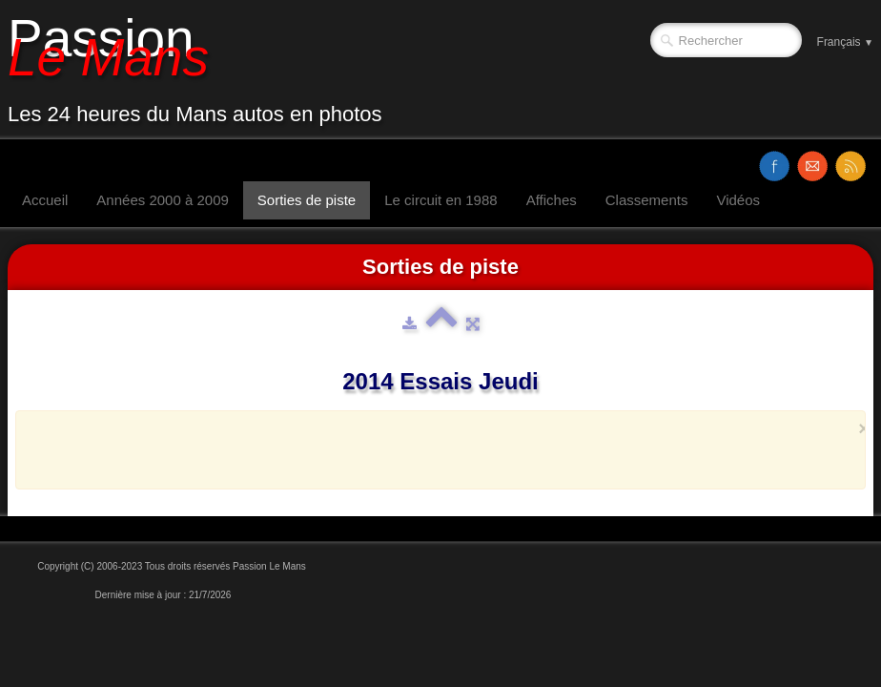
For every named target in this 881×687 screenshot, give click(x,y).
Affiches (551, 200)
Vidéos (738, 200)
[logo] (202, 69)
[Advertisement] (435, 449)
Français (845, 42)
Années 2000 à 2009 (162, 200)
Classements (646, 200)
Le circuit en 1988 (440, 200)
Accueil (45, 200)
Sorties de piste (306, 200)
